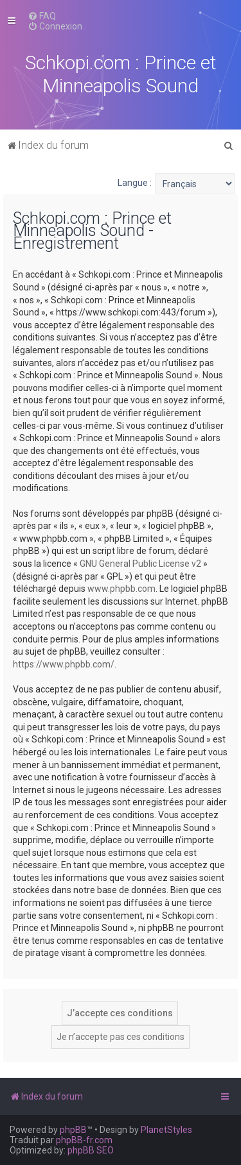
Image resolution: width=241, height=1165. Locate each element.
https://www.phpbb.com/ (63, 664)
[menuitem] (42, 16)
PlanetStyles (166, 1130)
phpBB (73, 1130)
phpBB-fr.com (84, 1140)
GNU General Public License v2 (140, 563)
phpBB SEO (90, 1150)
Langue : (135, 183)
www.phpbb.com (121, 588)
